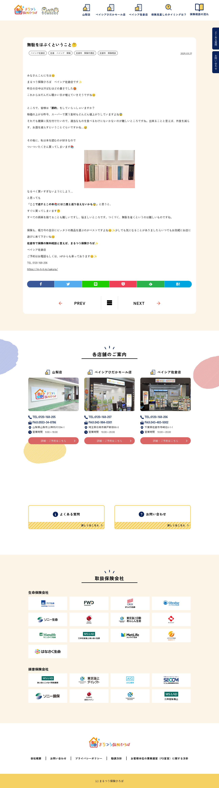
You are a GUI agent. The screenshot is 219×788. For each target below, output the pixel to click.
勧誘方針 (116, 758)
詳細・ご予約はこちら (53, 440)
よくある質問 (216, 38)
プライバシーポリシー (88, 758)
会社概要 (36, 758)
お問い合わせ (216, 62)
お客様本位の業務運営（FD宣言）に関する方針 (160, 758)
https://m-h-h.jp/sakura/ (42, 269)
